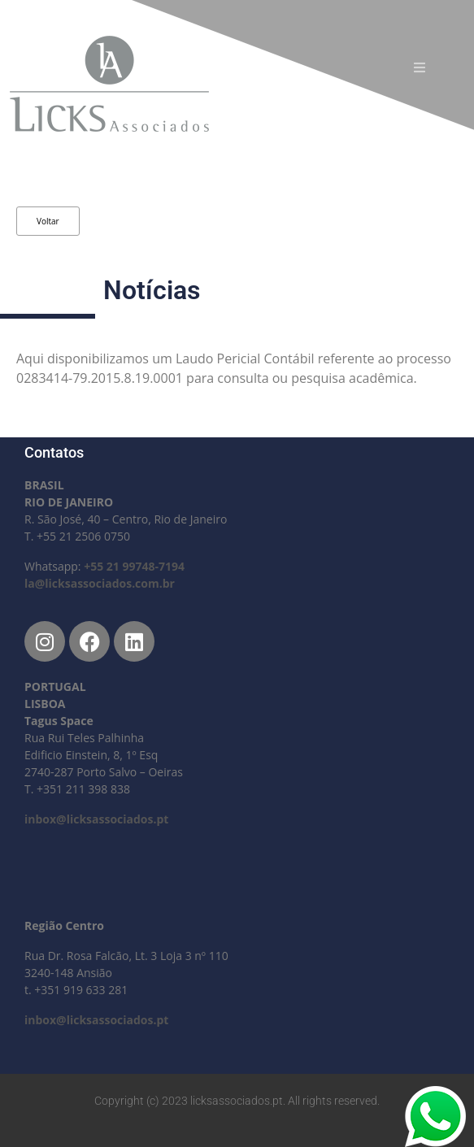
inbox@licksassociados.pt (96, 819)
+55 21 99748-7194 (134, 566)
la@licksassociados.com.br (99, 583)
